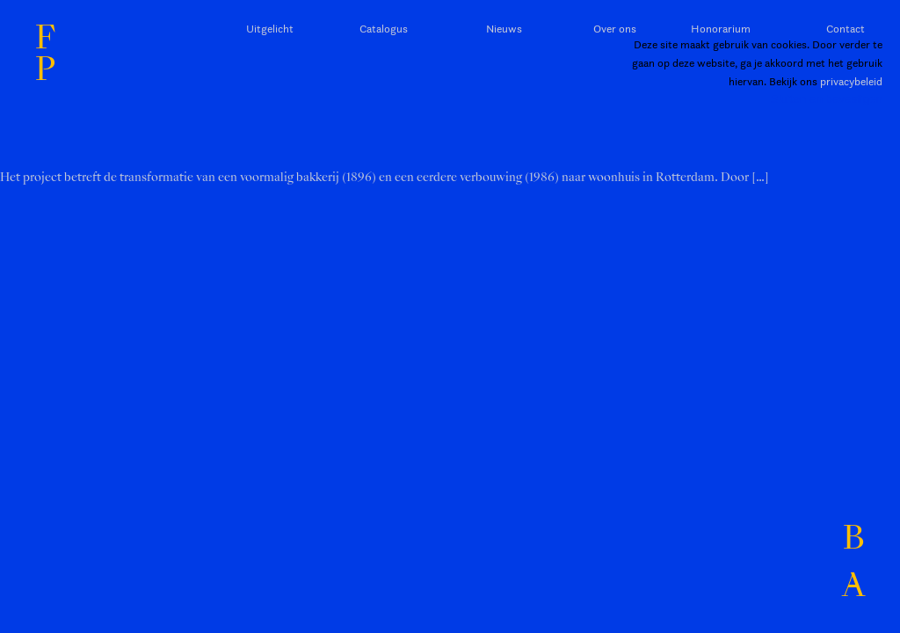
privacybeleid (851, 81)
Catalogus (383, 28)
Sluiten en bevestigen (826, 99)
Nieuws (504, 28)
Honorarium (721, 28)
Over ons (614, 28)
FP (45, 53)
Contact (845, 28)
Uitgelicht (270, 28)
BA (853, 562)
